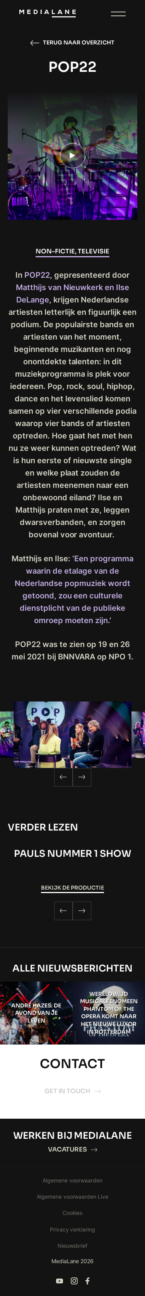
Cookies (73, 1212)
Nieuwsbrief (73, 1245)
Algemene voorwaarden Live (73, 1196)
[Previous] (63, 777)
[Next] (82, 777)
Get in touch (72, 1091)
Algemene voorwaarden (72, 1180)
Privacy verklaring (73, 1229)
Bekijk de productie (72, 887)
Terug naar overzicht (72, 43)
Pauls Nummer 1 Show (72, 853)
